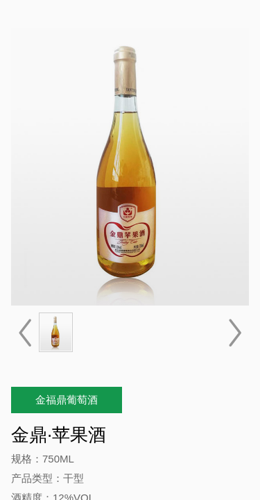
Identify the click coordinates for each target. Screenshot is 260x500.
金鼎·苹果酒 (58, 434)
